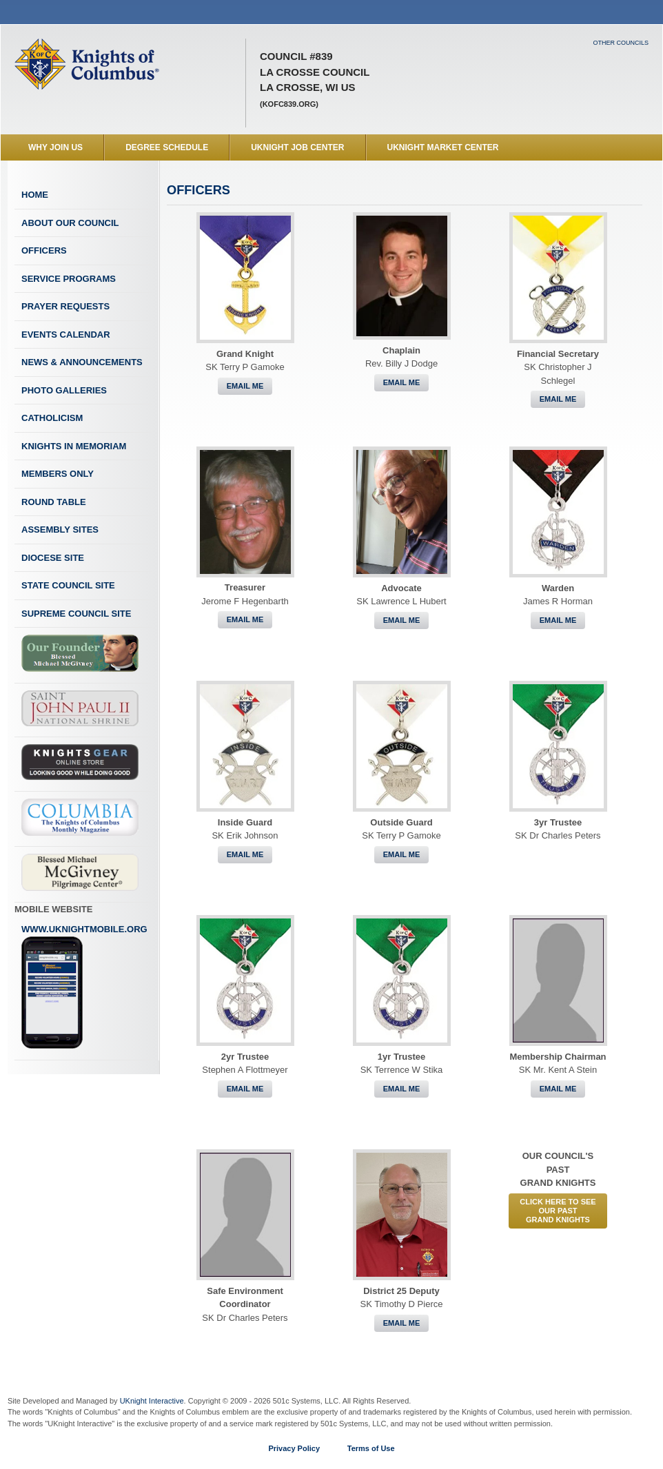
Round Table (53, 502)
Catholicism (52, 418)
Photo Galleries (64, 390)
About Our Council (70, 223)
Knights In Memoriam (73, 446)
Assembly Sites (60, 529)
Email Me (245, 386)
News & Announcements (82, 362)
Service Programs (68, 279)
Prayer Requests (65, 306)
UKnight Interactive (152, 1401)
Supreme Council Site (76, 613)
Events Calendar (65, 334)
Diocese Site (52, 558)
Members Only (57, 474)
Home (34, 194)
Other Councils (621, 42)
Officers (44, 250)
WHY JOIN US (55, 147)
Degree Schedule (166, 147)
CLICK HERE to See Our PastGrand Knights (557, 1211)
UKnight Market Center (443, 147)
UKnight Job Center (297, 147)
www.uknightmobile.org (84, 986)
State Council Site (68, 585)
